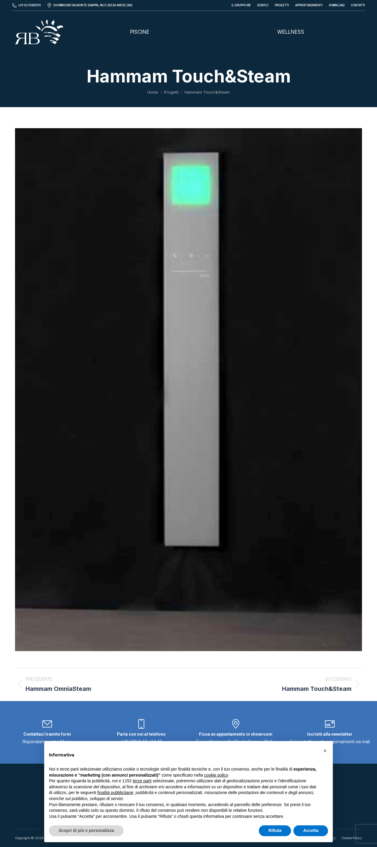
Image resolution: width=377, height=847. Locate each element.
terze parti (142, 780)
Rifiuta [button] (275, 830)
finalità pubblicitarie (115, 792)
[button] (325, 751)
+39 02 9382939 (29, 5)
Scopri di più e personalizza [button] (86, 830)
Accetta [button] (310, 830)
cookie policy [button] (216, 775)
